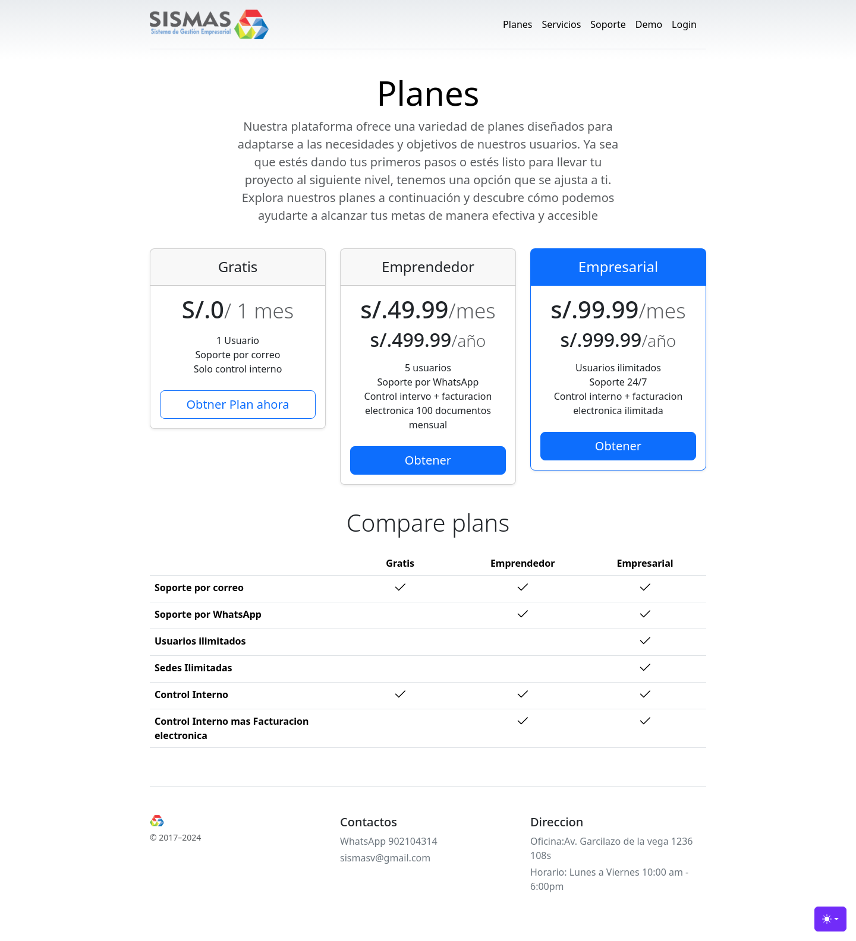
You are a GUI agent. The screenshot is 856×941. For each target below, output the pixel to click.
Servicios (561, 24)
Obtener (428, 460)
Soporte (607, 24)
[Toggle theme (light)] (830, 919)
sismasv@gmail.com (385, 857)
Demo (648, 24)
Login (684, 24)
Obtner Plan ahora (237, 404)
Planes (517, 24)
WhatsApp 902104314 (389, 841)
